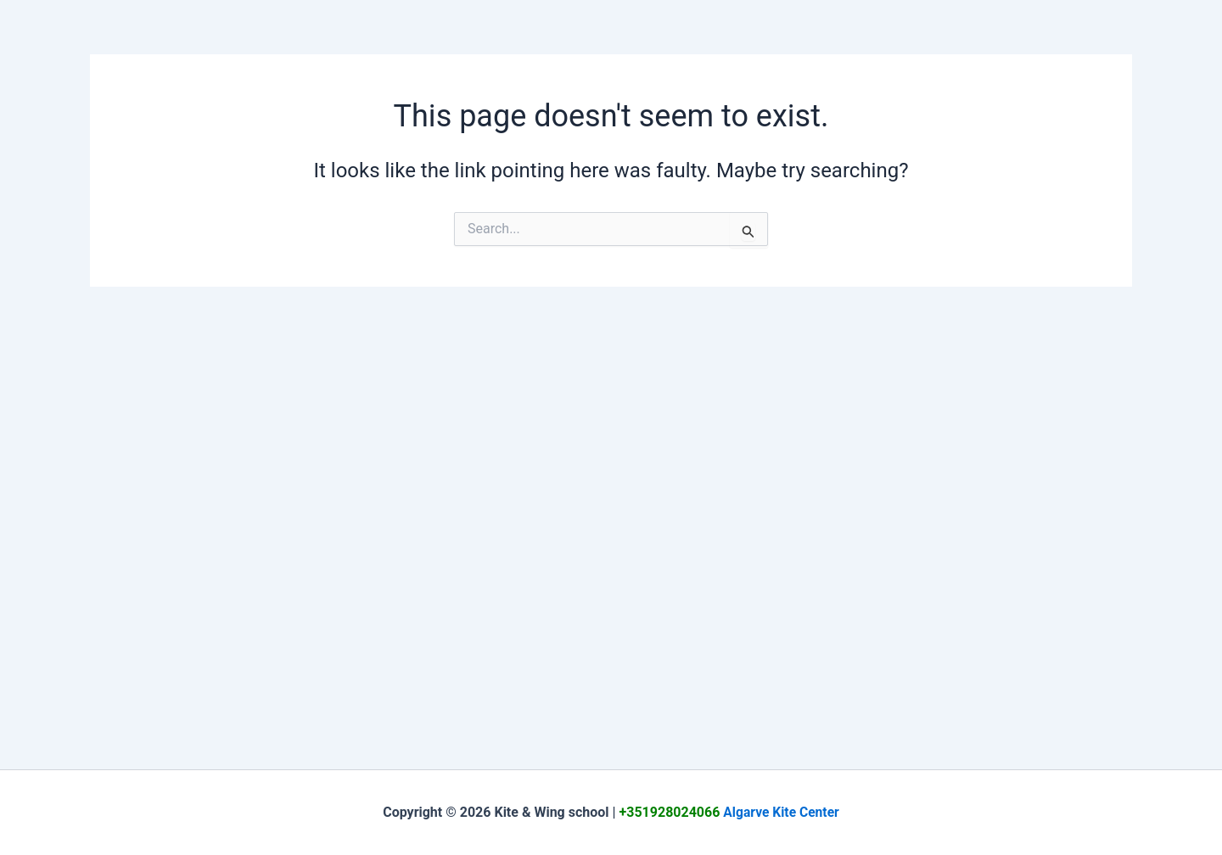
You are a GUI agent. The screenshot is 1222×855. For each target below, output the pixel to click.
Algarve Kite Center (781, 812)
